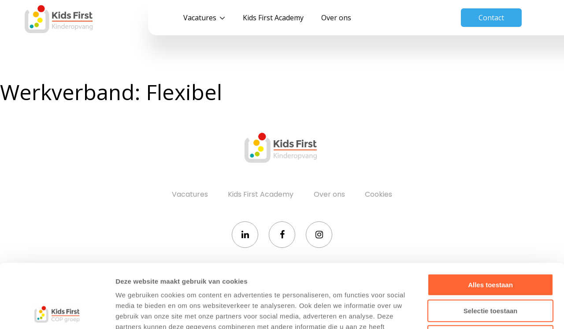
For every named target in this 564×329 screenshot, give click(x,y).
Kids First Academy (273, 17)
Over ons (336, 17)
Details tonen (476, 311)
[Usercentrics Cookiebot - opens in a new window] (57, 311)
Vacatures (199, 17)
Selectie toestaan (491, 247)
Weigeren (490, 273)
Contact (491, 17)
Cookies (378, 194)
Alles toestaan (490, 221)
